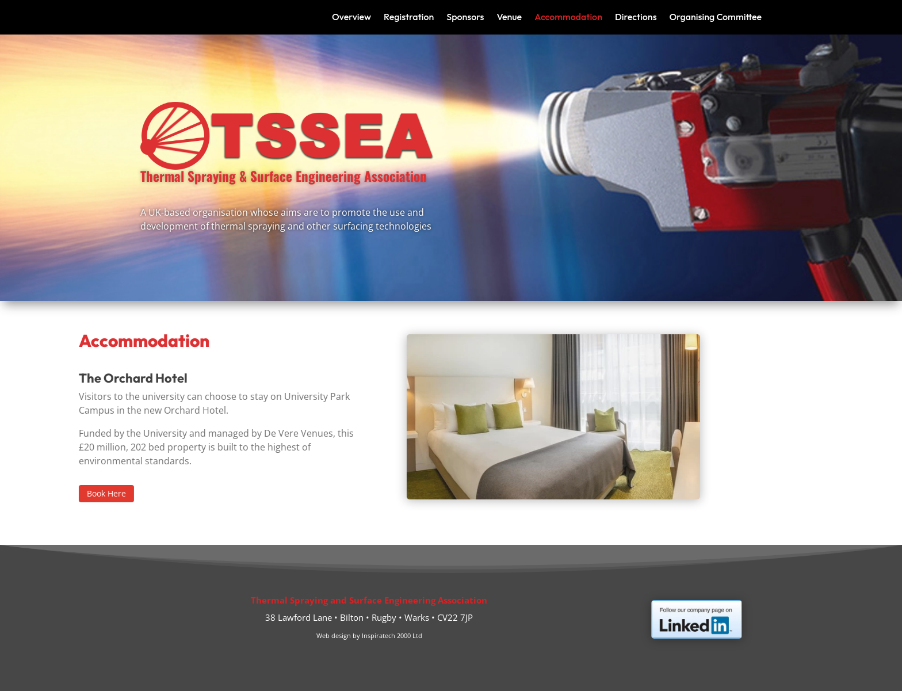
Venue (509, 17)
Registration (409, 17)
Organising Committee (716, 17)
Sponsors (465, 17)
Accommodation (568, 17)
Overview (351, 17)
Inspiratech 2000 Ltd (392, 636)
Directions (636, 17)
